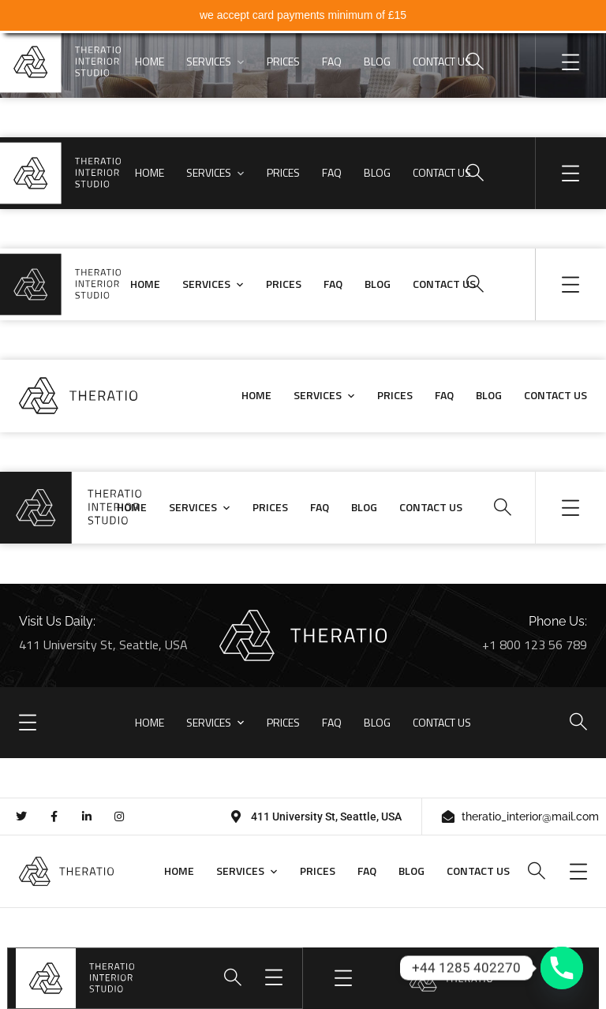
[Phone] (562, 968)
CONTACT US (442, 61)
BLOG (377, 61)
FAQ (332, 61)
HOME (149, 61)
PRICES (283, 61)
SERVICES (208, 61)
